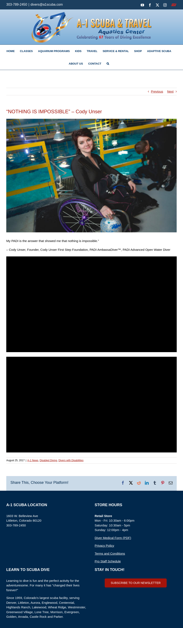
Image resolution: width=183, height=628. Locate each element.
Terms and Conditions (110, 553)
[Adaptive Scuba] (91, 175)
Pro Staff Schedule (108, 561)
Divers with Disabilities (70, 460)
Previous (157, 91)
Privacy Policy (104, 545)
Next (170, 91)
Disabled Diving (48, 460)
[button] (108, 63)
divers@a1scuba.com (47, 4)
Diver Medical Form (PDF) (113, 538)
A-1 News (32, 460)
